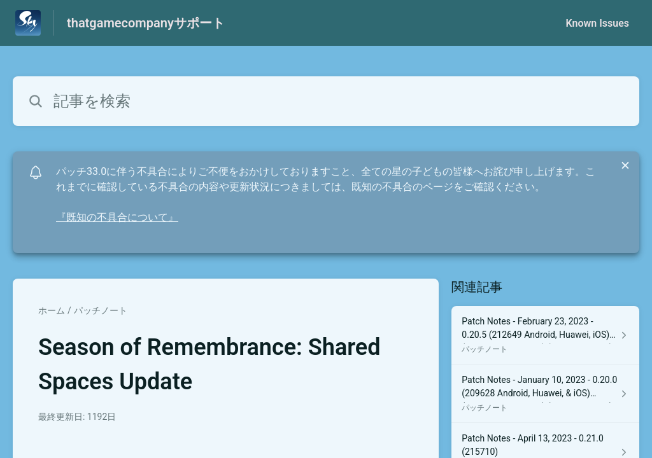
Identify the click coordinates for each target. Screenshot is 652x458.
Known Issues (597, 23)
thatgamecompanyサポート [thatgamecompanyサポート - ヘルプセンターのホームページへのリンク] (146, 23)
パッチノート (100, 310)
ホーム (51, 310)
